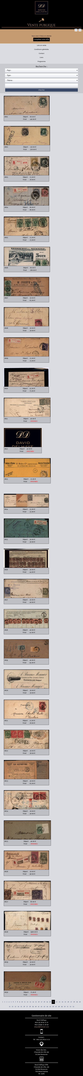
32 (12, 1006)
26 (68, 1002)
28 (74, 1002)
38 (30, 1006)
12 (27, 1002)
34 (18, 1006)
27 (71, 1002)
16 (38, 1002)
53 (73, 1006)
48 (59, 1006)
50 (65, 1006)
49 (62, 1006)
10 (22, 1002)
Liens (41, 57)
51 (67, 1006)
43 (44, 1006)
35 (21, 1006)
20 (50, 1002)
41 (38, 1006)
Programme (42, 61)
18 (44, 1002)
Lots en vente (41, 45)
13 (30, 1002)
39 (33, 1006)
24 (62, 1002)
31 (9, 1006)
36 (24, 1006)
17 (41, 1002)
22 (56, 1002)
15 (36, 1002)
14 (33, 1002)
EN (80, 30)
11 (25, 1002)
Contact (41, 53)
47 (56, 1006)
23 (59, 1002)
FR (76, 30)
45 (50, 1006)
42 (41, 1006)
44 (47, 1006)
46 (53, 1006)
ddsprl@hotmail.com (41, 1027)
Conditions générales (41, 49)
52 (70, 1006)
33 (15, 1006)
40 (36, 1006)
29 (77, 1002)
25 (65, 1002)
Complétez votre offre (41, 39)
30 (80, 1002)
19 (47, 1002)
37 (27, 1006)
